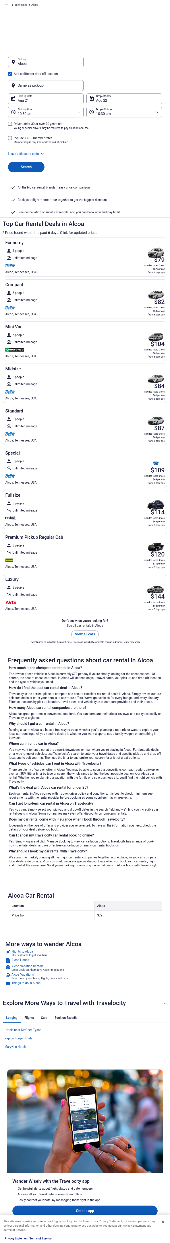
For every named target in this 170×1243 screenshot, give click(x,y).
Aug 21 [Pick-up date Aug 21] (23, 79)
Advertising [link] (13, 1194)
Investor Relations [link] (17, 1180)
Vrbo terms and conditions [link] (104, 1166)
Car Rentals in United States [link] (64, 1180)
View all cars (85, 613)
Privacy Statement (16, 1238)
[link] (85, 932)
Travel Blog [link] (54, 1208)
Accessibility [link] (96, 1173)
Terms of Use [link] (97, 1159)
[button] (85, 132)
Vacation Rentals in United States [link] (63, 1154)
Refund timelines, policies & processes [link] (146, 1171)
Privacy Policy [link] (97, 1145)
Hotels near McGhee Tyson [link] (22, 1008)
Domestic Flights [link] (58, 1173)
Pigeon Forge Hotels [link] (18, 1017)
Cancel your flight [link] (140, 1162)
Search (26, 146)
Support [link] (134, 1145)
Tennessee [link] (102, 5)
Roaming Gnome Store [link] (20, 1187)
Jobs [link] (10, 1152)
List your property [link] (17, 1159)
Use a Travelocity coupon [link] (144, 1180)
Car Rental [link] (31, 5)
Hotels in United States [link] (61, 1145)
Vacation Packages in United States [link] (65, 1164)
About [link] (10, 1145)
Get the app (78, 1100)
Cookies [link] (94, 1152)
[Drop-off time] (124, 91)
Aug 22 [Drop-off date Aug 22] (101, 79)
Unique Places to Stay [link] (61, 1201)
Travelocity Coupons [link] (60, 1194)
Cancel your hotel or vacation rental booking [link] (147, 1154)
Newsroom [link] (13, 1173)
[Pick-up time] (46, 91)
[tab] (12, 996)
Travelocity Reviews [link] (59, 1187)
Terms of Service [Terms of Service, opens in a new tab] (40, 1238)
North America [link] (50, 5)
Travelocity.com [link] (12, 5)
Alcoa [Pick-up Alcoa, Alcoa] (22, 66)
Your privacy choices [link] (101, 1180)
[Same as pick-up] (124, 64)
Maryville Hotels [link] (15, 1025)
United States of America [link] (77, 5)
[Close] (163, 1222)
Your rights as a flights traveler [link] (143, 1189)
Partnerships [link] (14, 1166)
